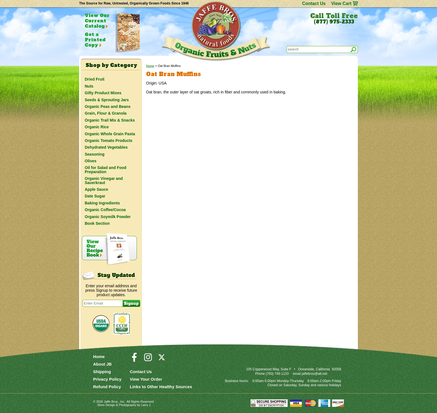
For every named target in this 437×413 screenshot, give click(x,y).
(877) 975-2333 (334, 21)
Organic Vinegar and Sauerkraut (104, 180)
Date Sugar (95, 196)
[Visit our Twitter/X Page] (161, 360)
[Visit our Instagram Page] (148, 360)
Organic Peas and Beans (107, 106)
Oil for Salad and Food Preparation (105, 169)
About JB (102, 364)
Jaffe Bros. (111, 401)
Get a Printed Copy (95, 39)
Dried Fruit (95, 79)
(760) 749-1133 (277, 374)
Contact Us (314, 3)
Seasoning (95, 154)
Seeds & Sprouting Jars (107, 100)
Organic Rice (97, 127)
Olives (90, 161)
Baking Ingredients (102, 203)
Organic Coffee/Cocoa (105, 209)
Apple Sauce (96, 189)
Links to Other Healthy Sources (161, 386)
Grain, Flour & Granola (106, 113)
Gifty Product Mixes (103, 93)
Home (150, 65)
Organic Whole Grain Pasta (110, 134)
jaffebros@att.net (314, 374)
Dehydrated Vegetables (106, 147)
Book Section (97, 223)
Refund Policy (107, 386)
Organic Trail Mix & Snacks (110, 120)
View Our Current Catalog (97, 20)
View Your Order (146, 379)
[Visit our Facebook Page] (134, 360)
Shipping (102, 371)
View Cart (341, 3)
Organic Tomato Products (108, 140)
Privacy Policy (107, 379)
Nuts (89, 86)
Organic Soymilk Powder (108, 216)
